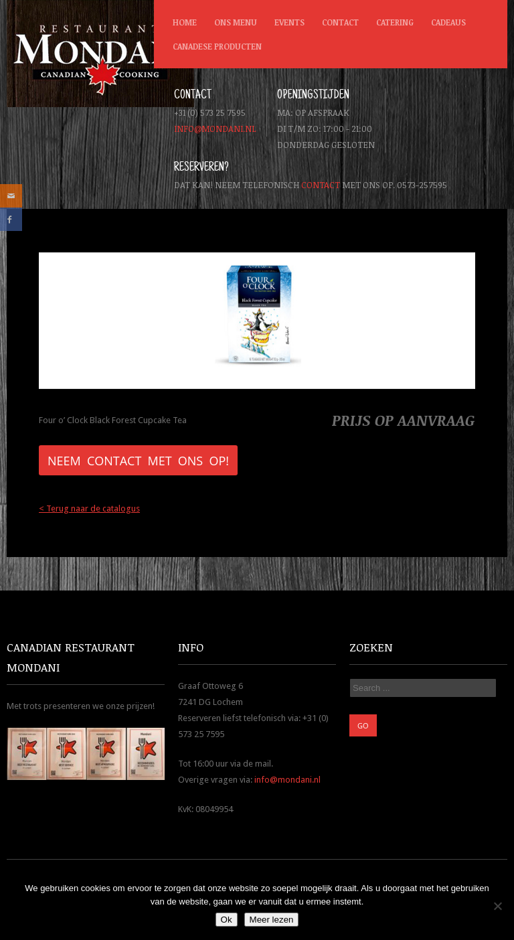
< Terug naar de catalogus (89, 508)
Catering (395, 22)
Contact (340, 22)
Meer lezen (272, 920)
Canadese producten (214, 49)
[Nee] (497, 906)
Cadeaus (448, 22)
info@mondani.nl (215, 129)
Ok (226, 920)
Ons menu (235, 22)
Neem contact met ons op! (138, 461)
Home (185, 22)
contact (320, 185)
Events (289, 22)
